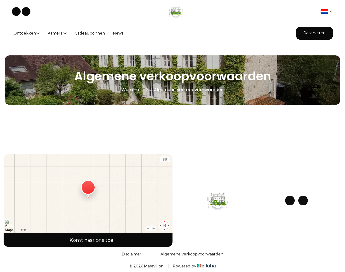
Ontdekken (26, 33)
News (118, 33)
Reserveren (314, 33)
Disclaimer (131, 254)
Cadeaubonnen (90, 33)
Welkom (130, 90)
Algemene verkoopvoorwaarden (192, 254)
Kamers (57, 33)
